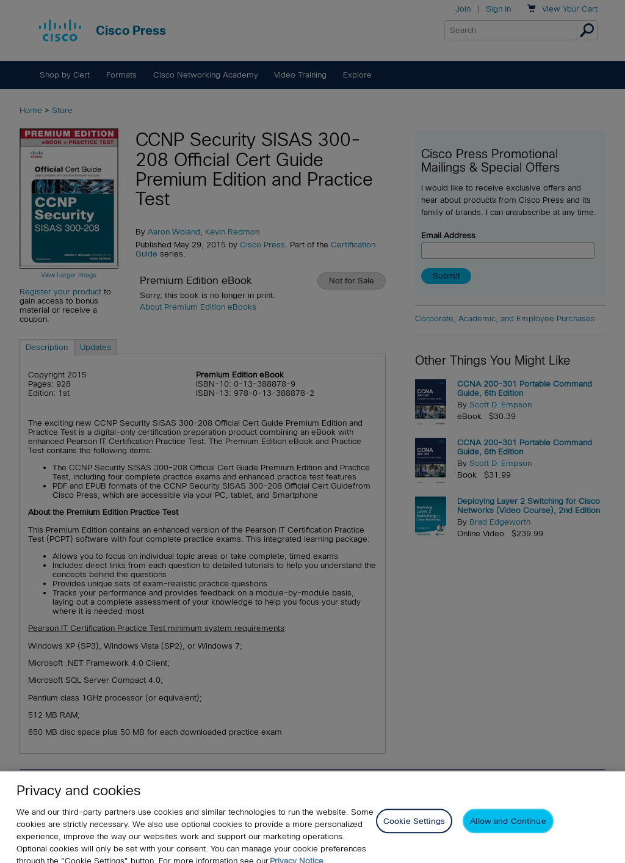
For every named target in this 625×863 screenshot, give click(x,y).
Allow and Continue (508, 830)
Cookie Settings (414, 830)
